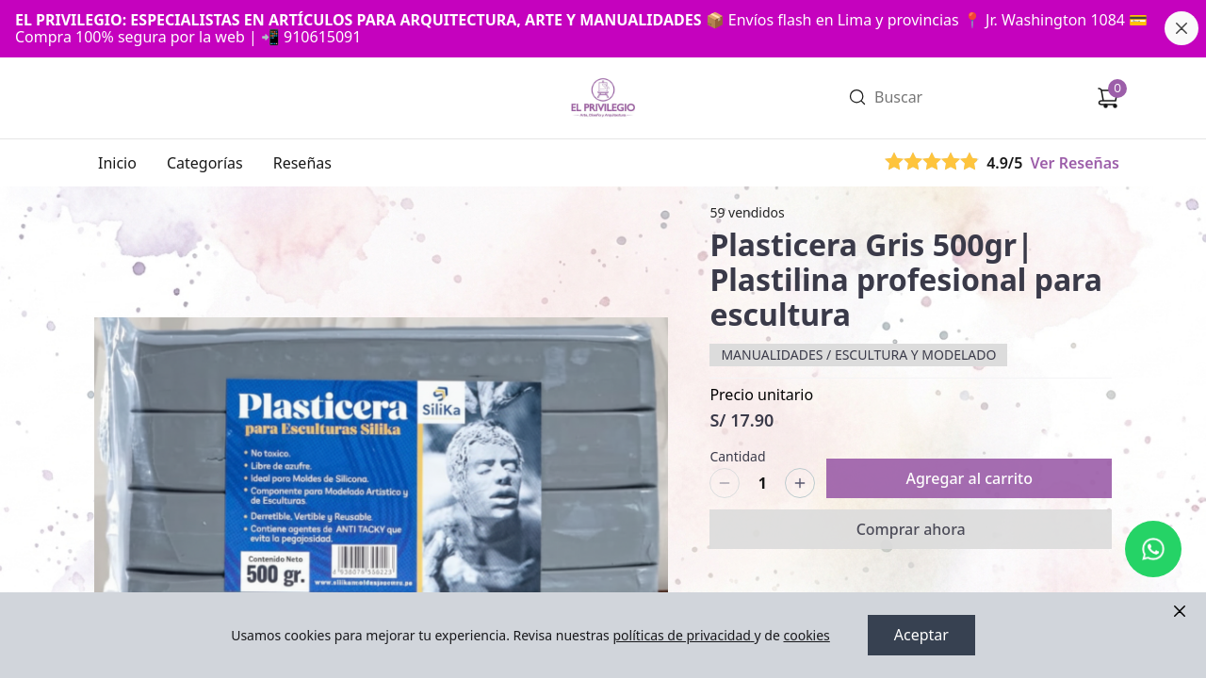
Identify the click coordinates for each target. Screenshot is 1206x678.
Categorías (205, 163)
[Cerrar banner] (1181, 28)
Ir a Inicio (601, 72)
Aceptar (921, 635)
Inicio (117, 163)
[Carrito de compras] (1108, 98)
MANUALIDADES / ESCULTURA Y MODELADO (858, 354)
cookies (806, 635)
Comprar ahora (911, 529)
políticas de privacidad (683, 635)
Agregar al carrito (968, 478)
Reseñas (302, 163)
